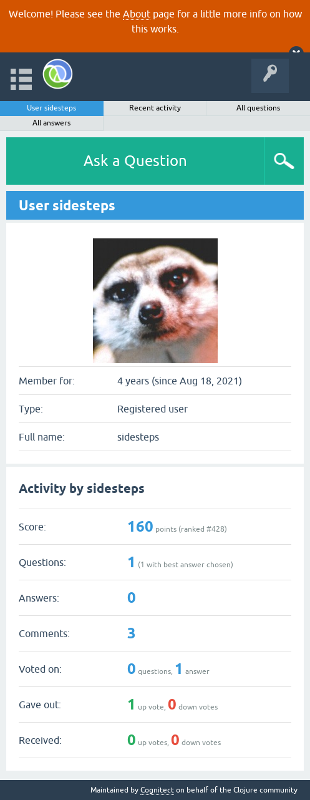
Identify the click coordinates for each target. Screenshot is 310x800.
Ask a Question (135, 160)
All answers (51, 123)
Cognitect (157, 790)
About (136, 13)
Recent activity (155, 108)
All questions (258, 108)
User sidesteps (51, 108)
